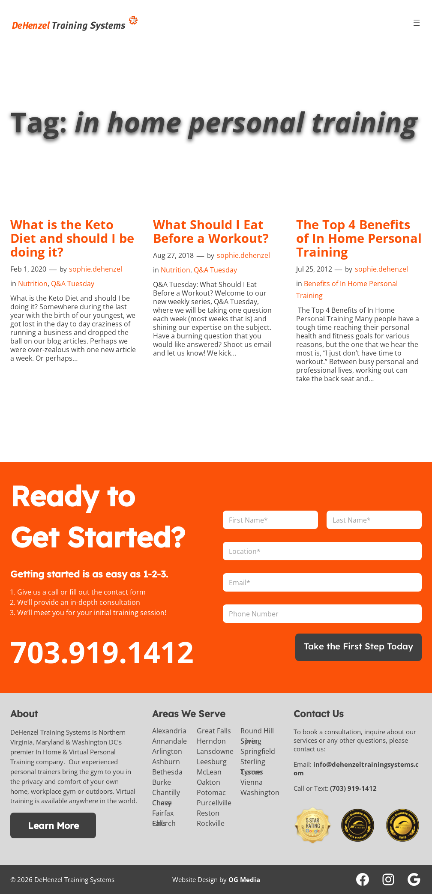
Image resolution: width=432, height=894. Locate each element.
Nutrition (33, 283)
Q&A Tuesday (72, 283)
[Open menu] (416, 23)
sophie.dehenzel (95, 269)
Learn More (53, 825)
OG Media (244, 879)
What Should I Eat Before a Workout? (214, 231)
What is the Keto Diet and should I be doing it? (65, 238)
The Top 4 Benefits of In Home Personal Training (356, 238)
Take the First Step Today (355, 646)
